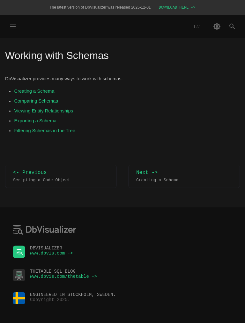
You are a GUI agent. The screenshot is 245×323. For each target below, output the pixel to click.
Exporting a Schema (35, 121)
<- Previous (61, 177)
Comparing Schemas (36, 101)
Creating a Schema (34, 91)
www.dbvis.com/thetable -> (63, 278)
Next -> (184, 177)
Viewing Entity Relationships (43, 111)
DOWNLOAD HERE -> (177, 8)
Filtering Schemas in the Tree (44, 131)
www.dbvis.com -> (51, 255)
